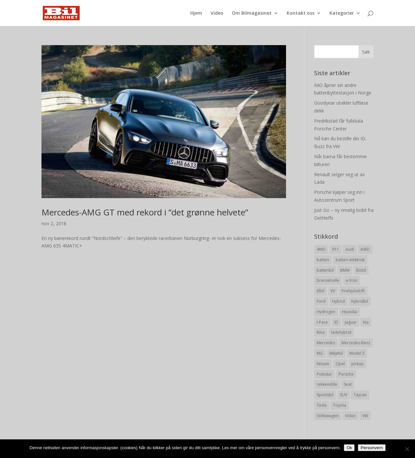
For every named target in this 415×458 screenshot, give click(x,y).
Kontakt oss (300, 13)
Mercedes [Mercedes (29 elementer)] (326, 343)
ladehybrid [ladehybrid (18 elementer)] (341, 332)
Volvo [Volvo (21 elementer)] (350, 415)
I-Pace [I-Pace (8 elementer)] (322, 322)
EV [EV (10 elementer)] (333, 291)
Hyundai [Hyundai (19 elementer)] (349, 311)
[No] (407, 449)
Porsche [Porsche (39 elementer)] (346, 374)
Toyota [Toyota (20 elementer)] (339, 405)
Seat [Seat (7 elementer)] (348, 384)
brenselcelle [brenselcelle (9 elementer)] (328, 280)
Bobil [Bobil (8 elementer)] (361, 270)
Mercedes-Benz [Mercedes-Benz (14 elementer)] (356, 343)
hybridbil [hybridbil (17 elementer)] (359, 301)
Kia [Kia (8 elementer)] (366, 322)
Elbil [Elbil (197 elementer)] (320, 291)
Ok (349, 447)
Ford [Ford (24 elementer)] (321, 301)
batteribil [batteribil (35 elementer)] (325, 270)
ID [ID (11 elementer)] (336, 322)
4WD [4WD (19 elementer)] (321, 249)
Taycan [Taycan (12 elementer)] (360, 395)
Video (217, 13)
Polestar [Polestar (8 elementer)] (324, 374)
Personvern (371, 447)
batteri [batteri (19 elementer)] (323, 260)
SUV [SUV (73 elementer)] (343, 395)
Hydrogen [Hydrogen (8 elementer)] (326, 311)
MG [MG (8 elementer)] (320, 353)
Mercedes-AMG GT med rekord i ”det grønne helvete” (144, 212)
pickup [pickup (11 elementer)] (357, 363)
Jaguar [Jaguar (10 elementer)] (351, 322)
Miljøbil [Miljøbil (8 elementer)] (336, 353)
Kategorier (341, 13)
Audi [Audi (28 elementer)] (349, 249)
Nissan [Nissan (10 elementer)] (323, 363)
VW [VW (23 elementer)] (365, 415)
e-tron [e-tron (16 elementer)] (351, 280)
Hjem (196, 13)
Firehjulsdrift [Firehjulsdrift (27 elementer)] (353, 291)
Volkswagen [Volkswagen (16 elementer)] (328, 415)
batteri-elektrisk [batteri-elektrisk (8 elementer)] (350, 260)
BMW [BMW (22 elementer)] (345, 270)
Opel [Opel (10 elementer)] (340, 363)
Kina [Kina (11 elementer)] (321, 332)
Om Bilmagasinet (252, 13)
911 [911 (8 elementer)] (335, 249)
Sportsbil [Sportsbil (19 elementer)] (325, 395)
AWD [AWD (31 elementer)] (365, 249)
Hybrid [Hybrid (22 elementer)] (338, 301)
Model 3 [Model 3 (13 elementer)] (356, 353)
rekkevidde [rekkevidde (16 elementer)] (327, 384)
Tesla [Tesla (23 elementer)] (322, 405)
